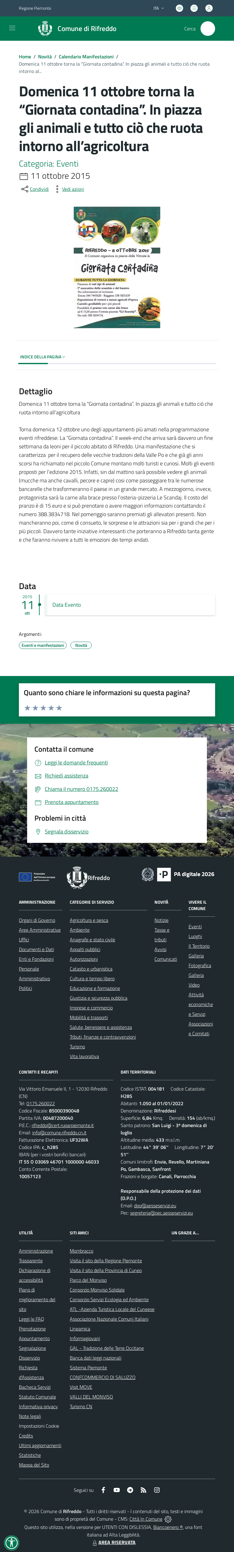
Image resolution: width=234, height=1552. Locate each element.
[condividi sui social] (34, 189)
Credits (26, 1435)
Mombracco (81, 1250)
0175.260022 (41, 1103)
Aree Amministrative (40, 929)
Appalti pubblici (85, 949)
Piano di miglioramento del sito (37, 1299)
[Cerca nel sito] (207, 28)
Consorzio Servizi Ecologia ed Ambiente (109, 1299)
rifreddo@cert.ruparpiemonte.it (63, 1125)
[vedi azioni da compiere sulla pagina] (68, 189)
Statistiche (30, 1455)
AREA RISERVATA (113, 1542)
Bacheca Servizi (35, 1387)
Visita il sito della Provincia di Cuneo (106, 1270)
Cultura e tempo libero (92, 978)
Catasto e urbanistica (91, 968)
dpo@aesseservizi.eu (155, 1205)
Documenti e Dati (36, 949)
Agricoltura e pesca (89, 920)
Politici (25, 988)
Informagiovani (85, 1338)
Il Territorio (199, 946)
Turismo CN (81, 1406)
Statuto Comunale (37, 1396)
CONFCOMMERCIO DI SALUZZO (103, 1377)
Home (25, 56)
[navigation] (12, 28)
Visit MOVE (81, 1387)
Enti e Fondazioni (36, 959)
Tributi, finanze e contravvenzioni (103, 1036)
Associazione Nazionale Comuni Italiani (109, 1319)
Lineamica (80, 1328)
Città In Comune (145, 1519)
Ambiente (80, 929)
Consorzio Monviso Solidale (97, 1289)
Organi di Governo (37, 920)
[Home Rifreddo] (74, 28)
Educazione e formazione (95, 988)
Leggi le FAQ (31, 1319)
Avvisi (160, 949)
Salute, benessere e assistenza (101, 1027)
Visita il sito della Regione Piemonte (106, 1260)
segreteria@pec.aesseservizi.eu (161, 1212)
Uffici (24, 939)
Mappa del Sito (34, 1464)
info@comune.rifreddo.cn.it (59, 1132)
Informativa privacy (38, 1406)
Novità (45, 56)
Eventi (195, 926)
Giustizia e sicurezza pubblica (98, 998)
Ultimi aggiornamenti (40, 1445)
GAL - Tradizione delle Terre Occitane (107, 1348)
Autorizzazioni (84, 959)
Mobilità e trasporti (89, 1017)
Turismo (77, 1046)
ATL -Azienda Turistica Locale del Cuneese (112, 1309)
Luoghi (195, 936)
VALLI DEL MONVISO (91, 1396)
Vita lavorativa (84, 1056)
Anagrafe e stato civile (92, 939)
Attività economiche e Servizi (201, 1004)
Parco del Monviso (88, 1280)
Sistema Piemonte (88, 1367)
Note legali (30, 1416)
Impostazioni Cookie (39, 1426)
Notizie (161, 920)
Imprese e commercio (91, 1007)
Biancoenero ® (168, 1527)
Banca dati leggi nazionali (95, 1357)
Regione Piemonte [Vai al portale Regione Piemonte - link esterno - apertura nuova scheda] (35, 8)
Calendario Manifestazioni (86, 56)
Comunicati (165, 959)
